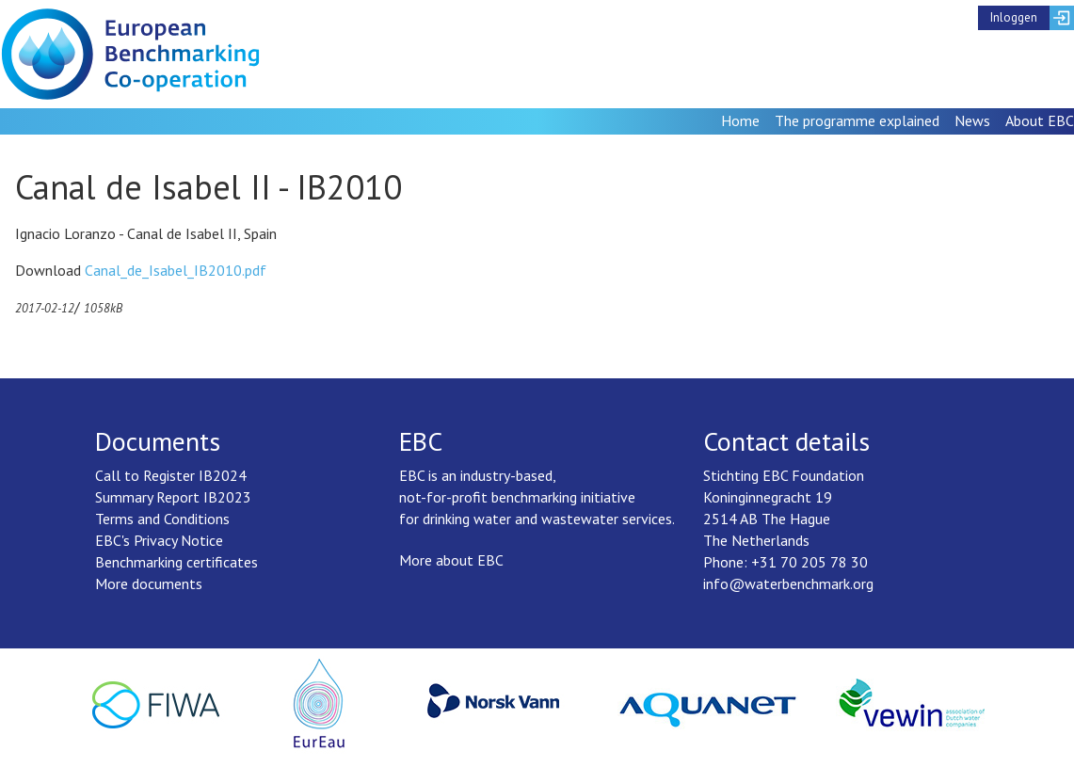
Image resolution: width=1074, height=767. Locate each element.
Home (740, 120)
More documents (148, 583)
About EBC (1039, 120)
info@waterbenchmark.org (788, 583)
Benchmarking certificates (176, 561)
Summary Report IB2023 (173, 496)
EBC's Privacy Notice (159, 540)
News (972, 120)
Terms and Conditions (162, 518)
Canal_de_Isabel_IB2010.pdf (175, 270)
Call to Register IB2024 (171, 475)
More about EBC (451, 560)
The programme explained (857, 120)
